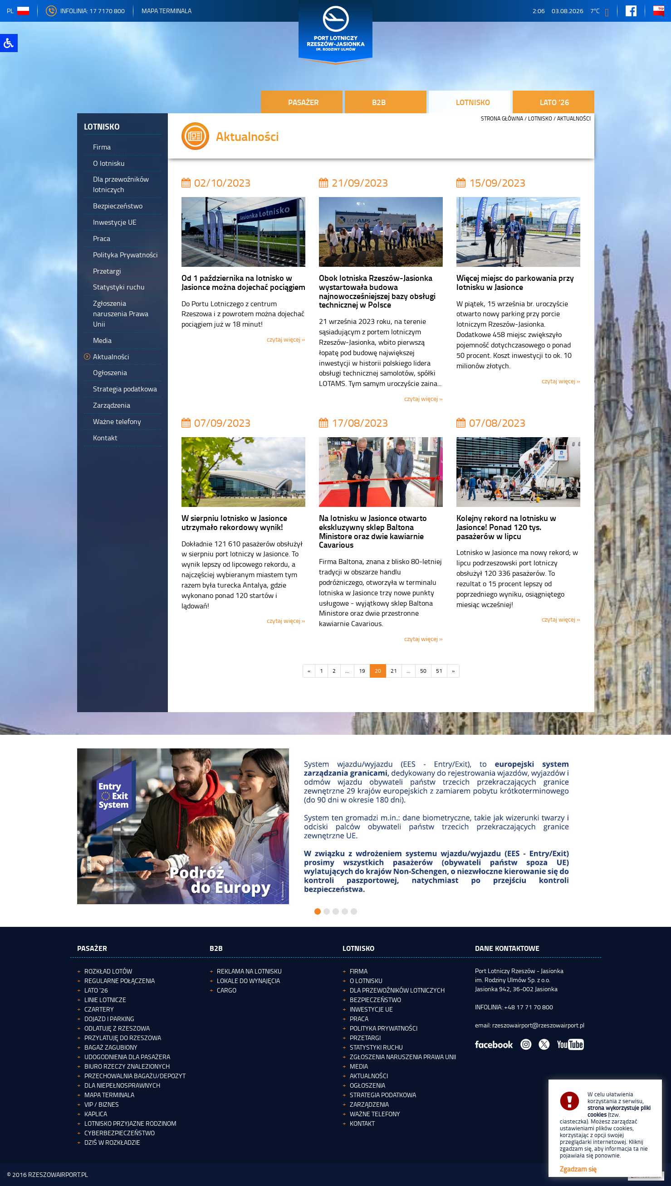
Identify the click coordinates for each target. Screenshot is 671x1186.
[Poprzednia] (309, 671)
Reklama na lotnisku (249, 971)
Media (359, 1066)
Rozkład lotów (108, 971)
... (347, 671)
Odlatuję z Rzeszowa (117, 1028)
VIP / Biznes (101, 1104)
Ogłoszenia (367, 1085)
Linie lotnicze (105, 999)
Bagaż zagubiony (110, 1047)
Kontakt (362, 1123)
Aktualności (369, 1075)
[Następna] (453, 671)
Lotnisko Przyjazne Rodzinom (130, 1123)
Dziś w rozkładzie (112, 1142)
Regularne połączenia (119, 980)
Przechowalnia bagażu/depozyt (135, 1075)
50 (423, 671)
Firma (358, 971)
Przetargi (365, 1037)
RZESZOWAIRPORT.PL (58, 1174)
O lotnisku (366, 980)
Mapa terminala (109, 1094)
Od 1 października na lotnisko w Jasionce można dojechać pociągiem (243, 282)
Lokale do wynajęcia (248, 980)
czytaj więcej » (286, 339)
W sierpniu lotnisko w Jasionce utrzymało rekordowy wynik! (234, 522)
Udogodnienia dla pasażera (127, 1056)
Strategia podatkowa (383, 1094)
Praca (359, 1018)
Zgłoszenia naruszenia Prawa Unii (403, 1056)
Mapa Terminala (166, 10)
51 (439, 671)
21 (394, 671)
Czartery (99, 1009)
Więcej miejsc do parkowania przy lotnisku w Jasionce (515, 282)
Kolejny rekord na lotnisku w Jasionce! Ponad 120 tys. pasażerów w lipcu (506, 527)
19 (362, 671)
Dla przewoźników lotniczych (397, 990)
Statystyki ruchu (376, 1047)
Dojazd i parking (109, 1018)
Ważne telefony (375, 1113)
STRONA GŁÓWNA (502, 118)
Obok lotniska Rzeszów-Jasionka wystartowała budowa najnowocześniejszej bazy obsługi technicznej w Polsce (377, 291)
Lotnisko (540, 118)
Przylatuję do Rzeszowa (122, 1037)
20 (378, 671)
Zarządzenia (369, 1104)
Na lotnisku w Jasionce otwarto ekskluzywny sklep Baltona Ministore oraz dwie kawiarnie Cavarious (373, 531)
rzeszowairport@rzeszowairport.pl (538, 1025)
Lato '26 (96, 990)
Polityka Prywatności (383, 1028)
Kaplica (95, 1113)
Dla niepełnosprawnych (122, 1085)
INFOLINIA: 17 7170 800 (85, 10)
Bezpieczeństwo (375, 999)
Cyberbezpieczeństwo (119, 1132)
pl (18, 10)
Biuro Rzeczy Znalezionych (127, 1066)
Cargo (226, 990)
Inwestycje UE (371, 1009)
